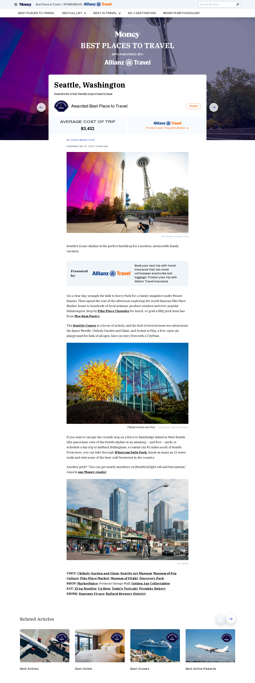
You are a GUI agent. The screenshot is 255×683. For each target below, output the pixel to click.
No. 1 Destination (142, 13)
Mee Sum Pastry (87, 316)
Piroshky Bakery (152, 589)
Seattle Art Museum (136, 573)
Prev (39, 111)
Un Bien (104, 589)
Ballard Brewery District (126, 594)
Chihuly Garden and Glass (98, 573)
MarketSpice (87, 583)
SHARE (193, 106)
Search (237, 4)
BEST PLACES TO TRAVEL (127, 45)
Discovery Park (151, 578)
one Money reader (92, 472)
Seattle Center (84, 326)
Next (211, 111)
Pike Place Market (94, 578)
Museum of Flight (124, 578)
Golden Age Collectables (150, 583)
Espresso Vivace (91, 594)
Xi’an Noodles (85, 589)
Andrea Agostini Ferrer (83, 140)
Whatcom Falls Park (131, 452)
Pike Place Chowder (113, 311)
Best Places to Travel (48, 4)
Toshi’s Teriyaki (125, 589)
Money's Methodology (181, 13)
